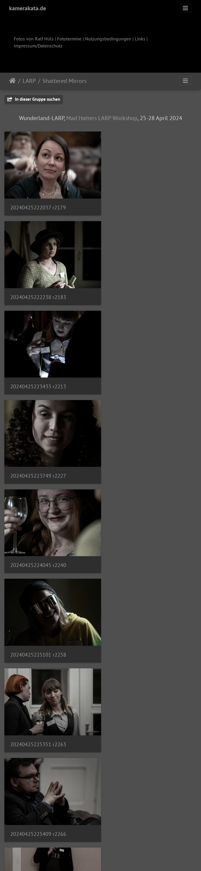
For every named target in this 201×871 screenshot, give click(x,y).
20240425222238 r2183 (139, 204)
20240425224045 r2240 (38, 376)
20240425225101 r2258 (139, 376)
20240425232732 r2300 (38, 634)
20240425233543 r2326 (38, 806)
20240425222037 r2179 (38, 204)
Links (140, 39)
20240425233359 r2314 (38, 720)
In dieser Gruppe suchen (33, 99)
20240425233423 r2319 (139, 720)
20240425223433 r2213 (38, 290)
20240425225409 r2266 (139, 462)
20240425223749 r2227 (139, 290)
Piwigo (113, 859)
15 (129, 836)
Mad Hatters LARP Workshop (101, 118)
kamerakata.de (27, 8)
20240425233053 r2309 (139, 634)
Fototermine (69, 39)
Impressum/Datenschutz (38, 46)
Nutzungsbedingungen (108, 39)
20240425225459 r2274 (38, 548)
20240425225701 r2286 (139, 548)
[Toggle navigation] (185, 8)
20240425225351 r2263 (38, 462)
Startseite (12, 80)
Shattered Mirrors (64, 81)
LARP (29, 81)
